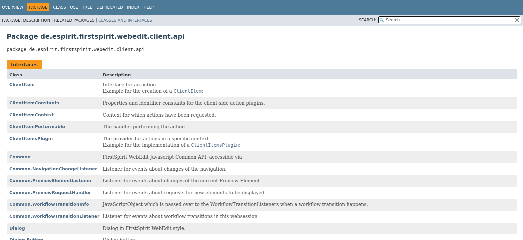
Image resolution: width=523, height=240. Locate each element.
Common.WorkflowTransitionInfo (49, 204)
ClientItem (22, 84)
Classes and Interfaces (125, 20)
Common (20, 156)
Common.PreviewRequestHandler (50, 192)
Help (148, 7)
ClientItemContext (31, 114)
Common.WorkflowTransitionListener (54, 216)
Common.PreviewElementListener (50, 180)
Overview (12, 7)
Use (74, 7)
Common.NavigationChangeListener (53, 168)
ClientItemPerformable (37, 126)
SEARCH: (368, 20)
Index (133, 7)
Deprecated (109, 7)
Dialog (17, 228)
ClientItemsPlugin (31, 138)
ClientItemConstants (34, 102)
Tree (87, 7)
